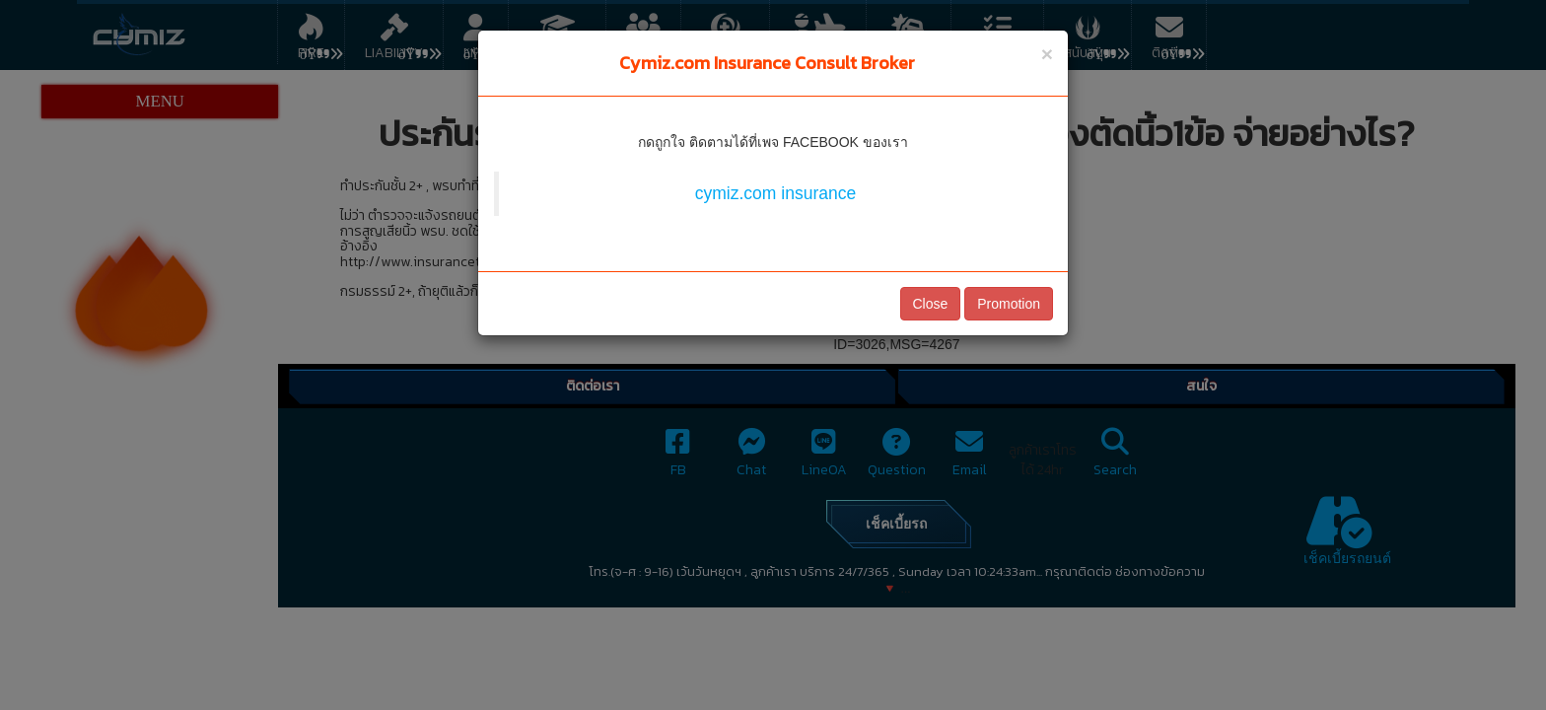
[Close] (1047, 53)
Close (931, 304)
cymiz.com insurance (775, 193)
